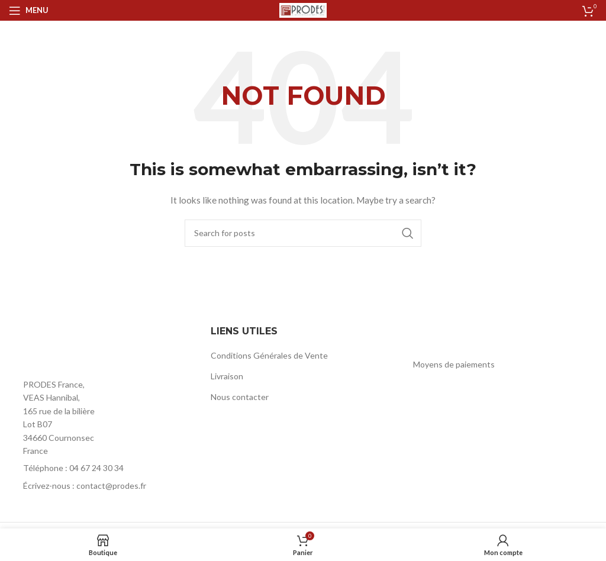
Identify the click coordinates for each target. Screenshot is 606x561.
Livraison (227, 376)
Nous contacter (240, 397)
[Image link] (74, 348)
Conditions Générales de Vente (269, 355)
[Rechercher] (303, 233)
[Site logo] (303, 9)
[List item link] (101, 468)
